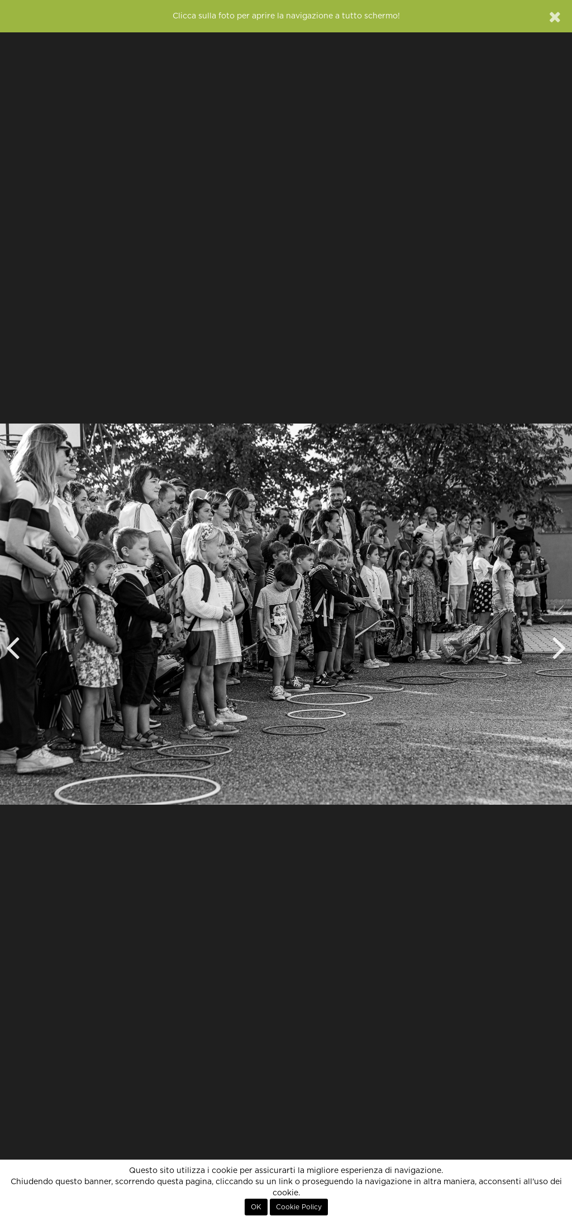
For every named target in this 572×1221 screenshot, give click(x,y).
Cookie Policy (299, 1207)
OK (256, 1207)
